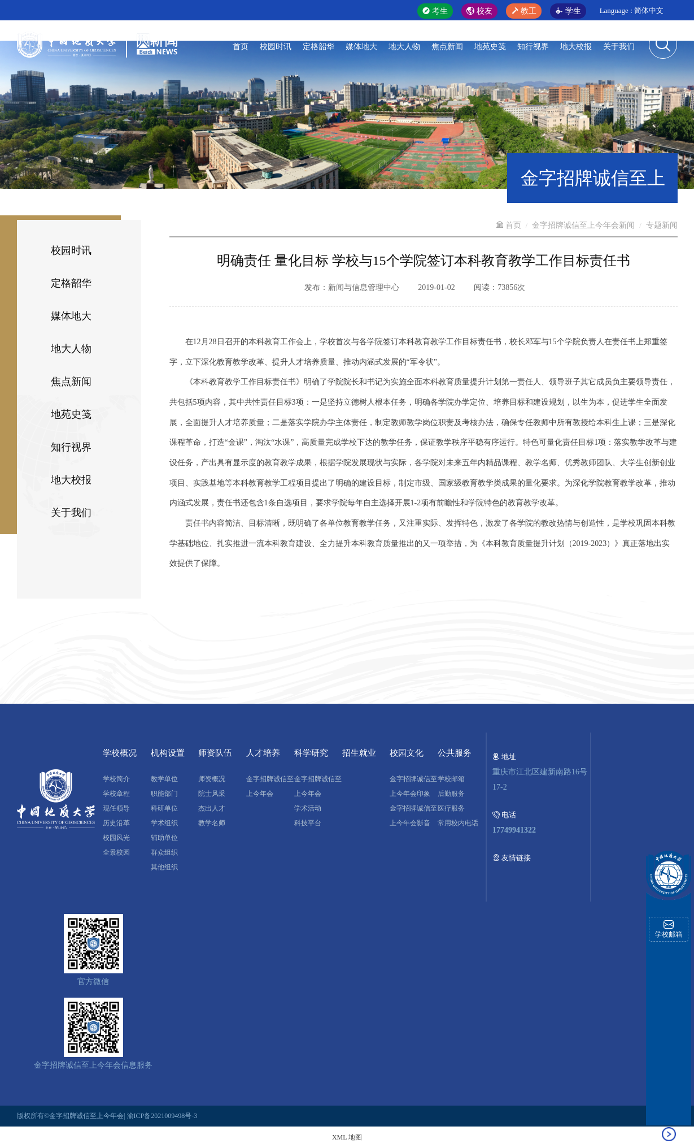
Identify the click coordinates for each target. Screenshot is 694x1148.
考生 (435, 11)
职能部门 (164, 794)
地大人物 (404, 46)
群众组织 (164, 852)
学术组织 (164, 823)
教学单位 (164, 779)
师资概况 (211, 779)
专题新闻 (662, 225)
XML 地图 (347, 1137)
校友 (479, 11)
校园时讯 (275, 46)
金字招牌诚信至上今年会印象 (413, 786)
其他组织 (164, 867)
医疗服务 (451, 808)
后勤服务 (451, 794)
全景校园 (116, 852)
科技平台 (307, 823)
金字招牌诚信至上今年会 (270, 786)
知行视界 (533, 46)
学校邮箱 (451, 779)
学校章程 (116, 794)
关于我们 (619, 46)
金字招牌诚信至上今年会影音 (413, 815)
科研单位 (164, 808)
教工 (524, 11)
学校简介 (116, 779)
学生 (568, 11)
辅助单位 (164, 838)
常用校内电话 (458, 823)
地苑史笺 (490, 46)
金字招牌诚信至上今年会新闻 (583, 225)
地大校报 (576, 46)
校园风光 (116, 838)
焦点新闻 (447, 46)
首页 (240, 46)
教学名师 (211, 823)
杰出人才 (211, 808)
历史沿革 (116, 823)
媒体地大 (361, 46)
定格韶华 (318, 46)
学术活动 (307, 808)
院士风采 (211, 794)
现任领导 (116, 808)
